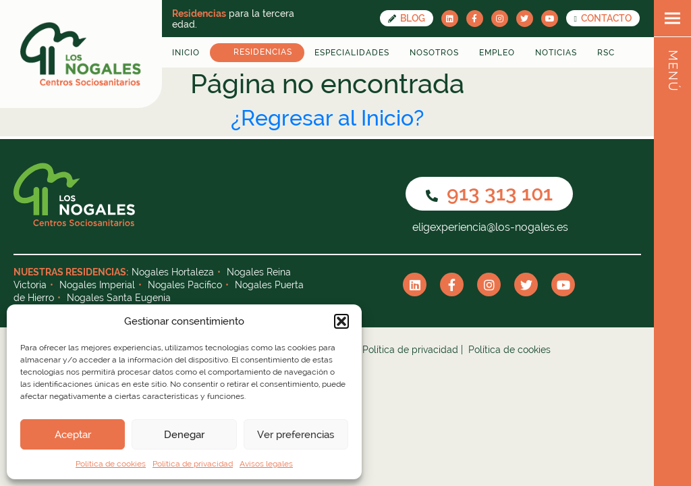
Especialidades (351, 52)
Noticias (556, 52)
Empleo (497, 52)
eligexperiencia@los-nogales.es (489, 227)
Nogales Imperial (97, 284)
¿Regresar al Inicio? (327, 117)
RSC (606, 52)
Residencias (262, 52)
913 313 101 (489, 193)
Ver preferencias (295, 435)
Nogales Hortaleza (173, 272)
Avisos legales (266, 463)
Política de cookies (111, 463)
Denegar (184, 435)
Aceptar (73, 435)
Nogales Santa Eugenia (119, 297)
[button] (341, 321)
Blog (406, 18)
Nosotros (434, 52)
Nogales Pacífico (185, 284)
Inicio (186, 52)
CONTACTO (603, 18)
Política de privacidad (193, 463)
